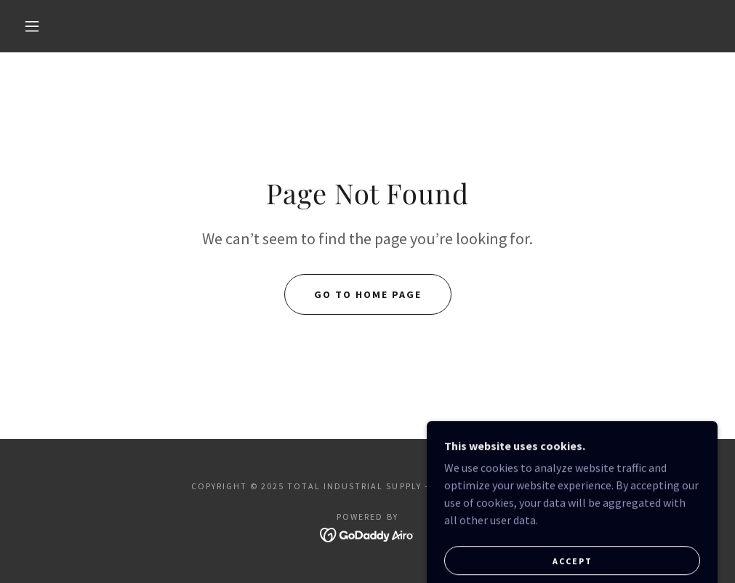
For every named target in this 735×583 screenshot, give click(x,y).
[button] (34, 26)
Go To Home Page (368, 294)
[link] (367, 533)
